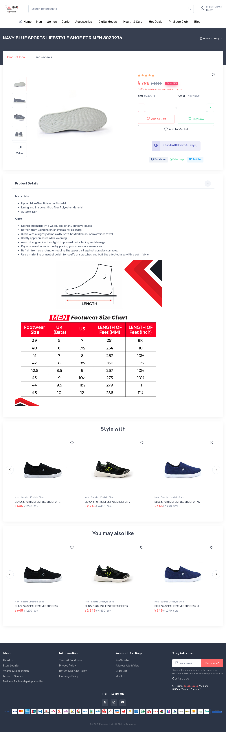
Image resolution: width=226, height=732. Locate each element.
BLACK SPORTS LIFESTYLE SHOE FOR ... (37, 501)
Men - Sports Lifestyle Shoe (29, 497)
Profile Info (122, 660)
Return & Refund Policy (73, 671)
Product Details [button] (26, 183)
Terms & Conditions (70, 660)
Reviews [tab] (43, 57)
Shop (217, 38)
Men (39, 21)
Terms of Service (13, 676)
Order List (121, 671)
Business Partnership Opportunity (23, 681)
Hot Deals (155, 21)
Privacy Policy (67, 665)
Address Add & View (127, 665)
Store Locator (11, 665)
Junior (66, 21)
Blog (197, 21)
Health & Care (132, 21)
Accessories (83, 21)
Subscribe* (212, 663)
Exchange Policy (69, 676)
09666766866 (190, 686)
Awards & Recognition (16, 671)
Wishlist (120, 676)
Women (52, 21)
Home (25, 21)
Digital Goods (107, 21)
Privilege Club (178, 21)
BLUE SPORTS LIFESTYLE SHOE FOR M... (177, 501)
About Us (8, 660)
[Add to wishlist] (213, 75)
